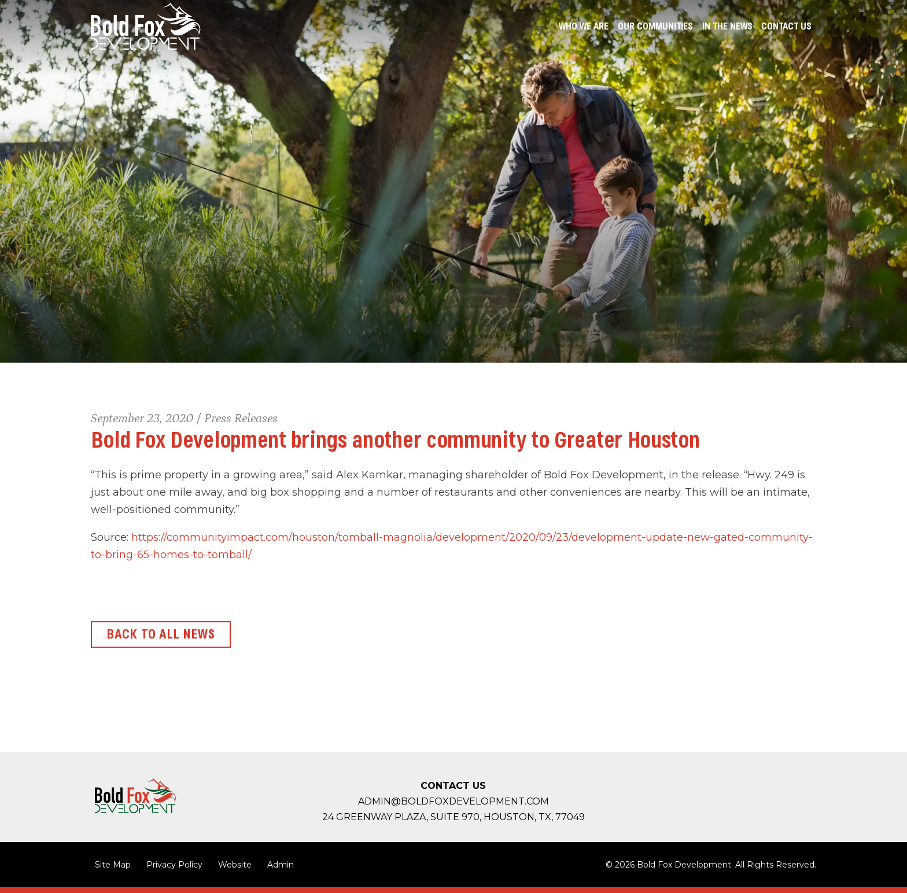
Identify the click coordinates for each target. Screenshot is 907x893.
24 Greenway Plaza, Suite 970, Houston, (453, 816)
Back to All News (160, 634)
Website (235, 864)
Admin (280, 864)
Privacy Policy (174, 864)
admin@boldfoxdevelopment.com (453, 801)
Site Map (113, 864)
